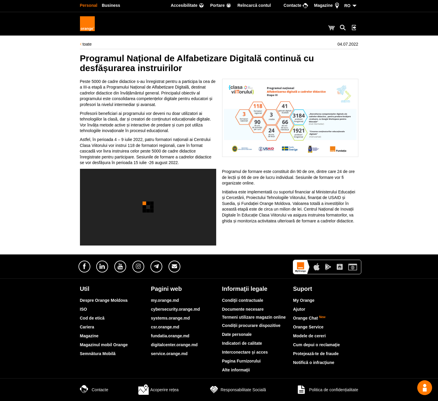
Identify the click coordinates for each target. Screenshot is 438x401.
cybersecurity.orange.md (175, 309)
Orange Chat (309, 318)
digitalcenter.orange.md (174, 344)
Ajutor (299, 309)
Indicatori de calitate (242, 343)
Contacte (94, 389)
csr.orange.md (165, 327)
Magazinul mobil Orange (104, 344)
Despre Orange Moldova (104, 300)
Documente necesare (243, 309)
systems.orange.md (170, 318)
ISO (83, 309)
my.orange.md (165, 300)
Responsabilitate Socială (237, 389)
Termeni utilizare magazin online (254, 317)
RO (347, 5)
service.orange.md (169, 353)
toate (86, 44)
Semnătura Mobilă (98, 353)
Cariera (87, 327)
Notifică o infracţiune (313, 362)
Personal (88, 5)
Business (111, 5)
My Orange (304, 300)
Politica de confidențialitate (327, 389)
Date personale (237, 334)
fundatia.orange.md (170, 335)
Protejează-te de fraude (316, 353)
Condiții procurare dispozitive (251, 325)
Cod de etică (92, 318)
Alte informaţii (236, 370)
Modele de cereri (309, 335)
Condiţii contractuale (242, 300)
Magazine (89, 335)
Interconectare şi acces (245, 352)
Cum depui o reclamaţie (316, 344)
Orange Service (308, 327)
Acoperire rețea (158, 389)
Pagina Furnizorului (241, 361)
